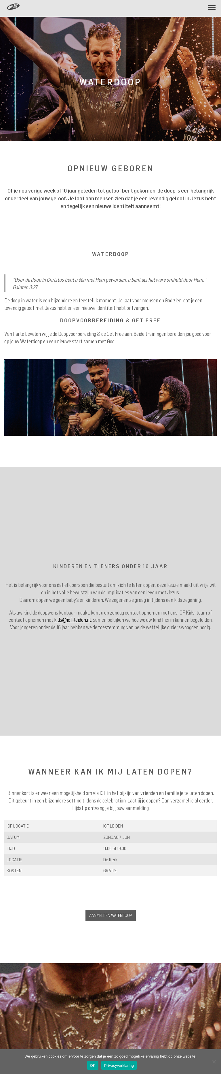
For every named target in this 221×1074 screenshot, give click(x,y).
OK (93, 1065)
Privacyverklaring (119, 1065)
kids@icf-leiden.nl (72, 620)
